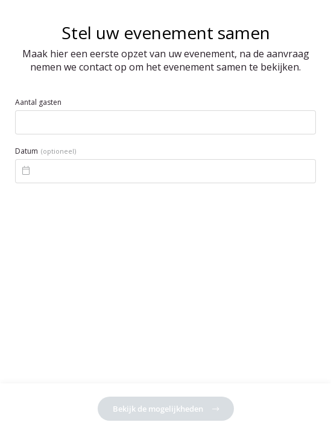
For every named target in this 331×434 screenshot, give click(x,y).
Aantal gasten (38, 102)
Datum (45, 151)
